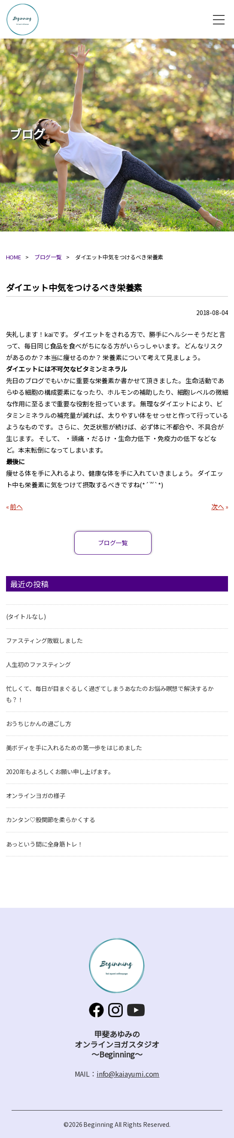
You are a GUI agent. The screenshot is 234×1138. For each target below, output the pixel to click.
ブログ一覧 (48, 257)
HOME (13, 257)
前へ (16, 506)
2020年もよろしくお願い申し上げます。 (60, 771)
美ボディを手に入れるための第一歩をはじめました (74, 747)
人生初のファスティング (38, 664)
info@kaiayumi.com (128, 1074)
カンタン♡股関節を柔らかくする (50, 819)
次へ (217, 506)
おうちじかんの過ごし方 (38, 723)
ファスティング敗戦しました (44, 640)
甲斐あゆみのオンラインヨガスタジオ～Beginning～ (22, 19)
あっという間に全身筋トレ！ (44, 844)
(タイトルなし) (26, 616)
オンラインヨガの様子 (36, 795)
